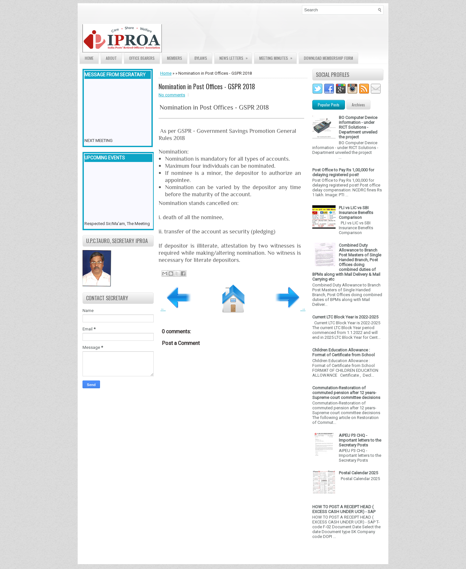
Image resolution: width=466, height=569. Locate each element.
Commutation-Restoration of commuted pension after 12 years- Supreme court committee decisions (346, 392)
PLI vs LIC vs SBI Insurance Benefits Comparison (356, 212)
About (111, 58)
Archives (358, 104)
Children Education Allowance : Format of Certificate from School (343, 352)
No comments (172, 94)
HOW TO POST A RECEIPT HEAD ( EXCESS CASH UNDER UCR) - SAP (343, 509)
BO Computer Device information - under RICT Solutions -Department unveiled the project (358, 127)
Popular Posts (328, 104)
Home (89, 58)
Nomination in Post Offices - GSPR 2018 (207, 86)
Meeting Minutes (277, 57)
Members (174, 58)
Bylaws (200, 58)
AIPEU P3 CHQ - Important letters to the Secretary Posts (360, 440)
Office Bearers (142, 58)
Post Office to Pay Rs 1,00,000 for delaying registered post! (343, 172)
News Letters (235, 57)
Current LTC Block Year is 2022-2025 (345, 317)
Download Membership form (328, 58)
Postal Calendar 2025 (358, 472)
